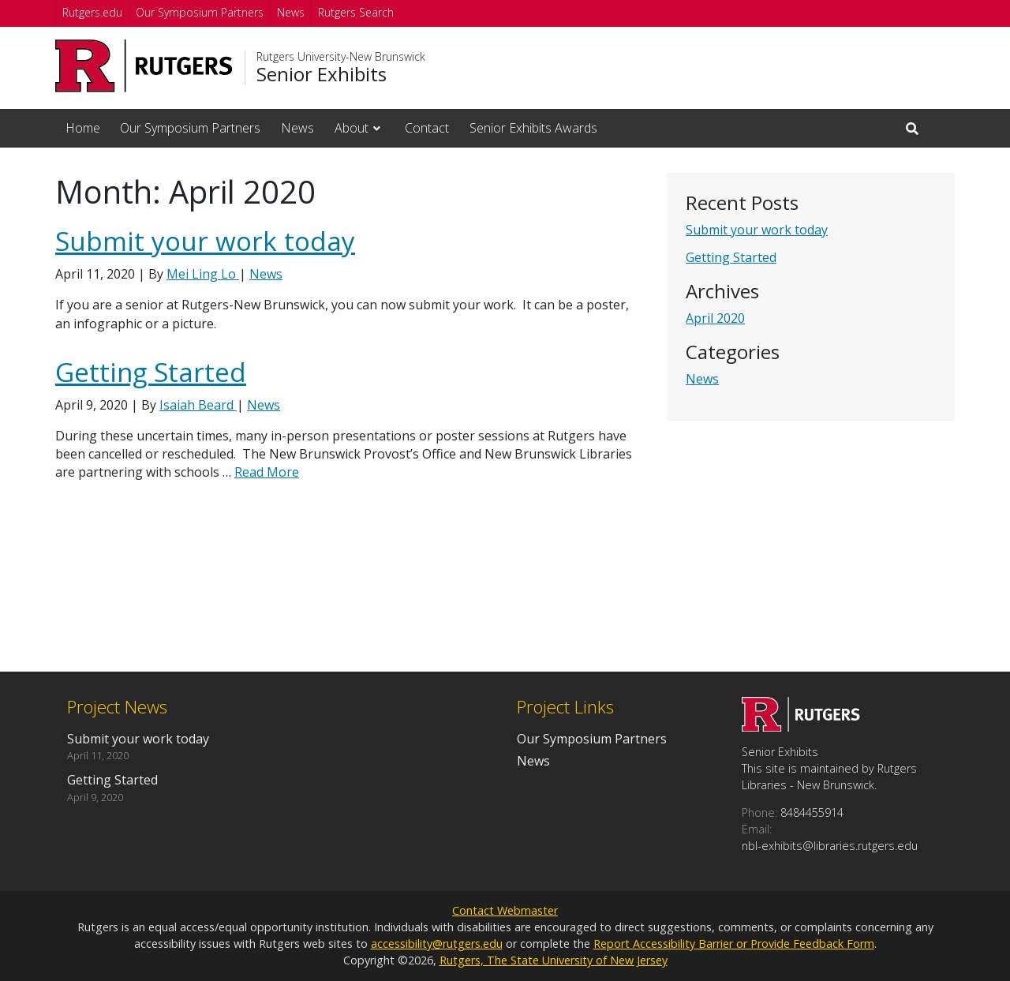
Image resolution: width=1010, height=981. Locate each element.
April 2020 (715, 318)
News (291, 12)
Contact (427, 128)
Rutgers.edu (92, 12)
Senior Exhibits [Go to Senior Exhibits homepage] (321, 74)
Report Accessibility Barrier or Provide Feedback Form (733, 943)
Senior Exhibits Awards (533, 128)
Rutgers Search (356, 12)
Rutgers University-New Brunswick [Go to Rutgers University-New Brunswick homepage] (340, 57)
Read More (266, 472)
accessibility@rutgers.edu (437, 943)
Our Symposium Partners (200, 12)
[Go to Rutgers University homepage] (144, 66)
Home (82, 128)
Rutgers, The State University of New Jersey (554, 960)
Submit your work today (757, 229)
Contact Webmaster (505, 910)
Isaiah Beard (198, 405)
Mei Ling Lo (202, 274)
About (351, 128)
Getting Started (731, 257)
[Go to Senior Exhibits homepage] (801, 727)
